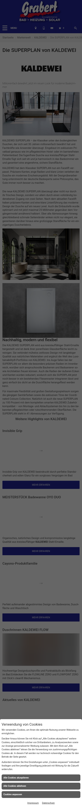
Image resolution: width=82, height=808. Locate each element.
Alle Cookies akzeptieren (16, 777)
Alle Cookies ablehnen (14, 786)
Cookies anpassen (12, 794)
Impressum (33, 803)
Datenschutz (48, 803)
